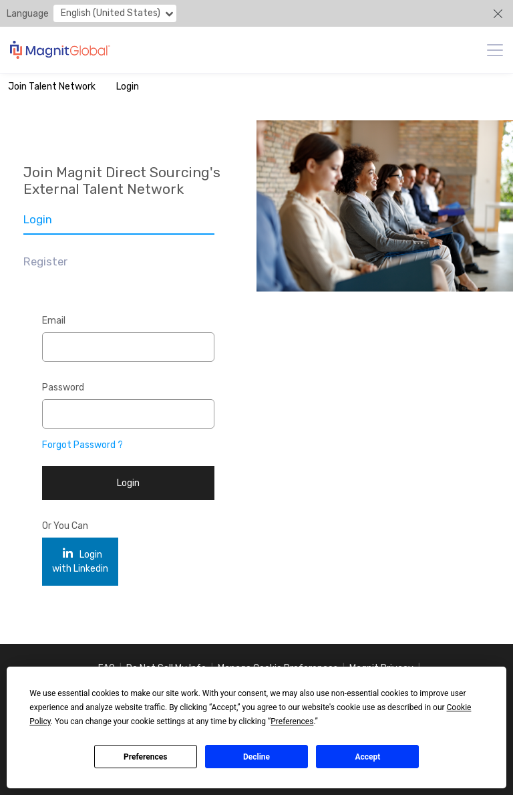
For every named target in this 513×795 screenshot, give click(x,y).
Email (53, 320)
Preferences (146, 757)
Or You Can (65, 526)
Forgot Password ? (82, 445)
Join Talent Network (52, 86)
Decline (256, 757)
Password (63, 387)
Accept (367, 757)
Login (127, 86)
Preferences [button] (292, 721)
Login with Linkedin (80, 561)
